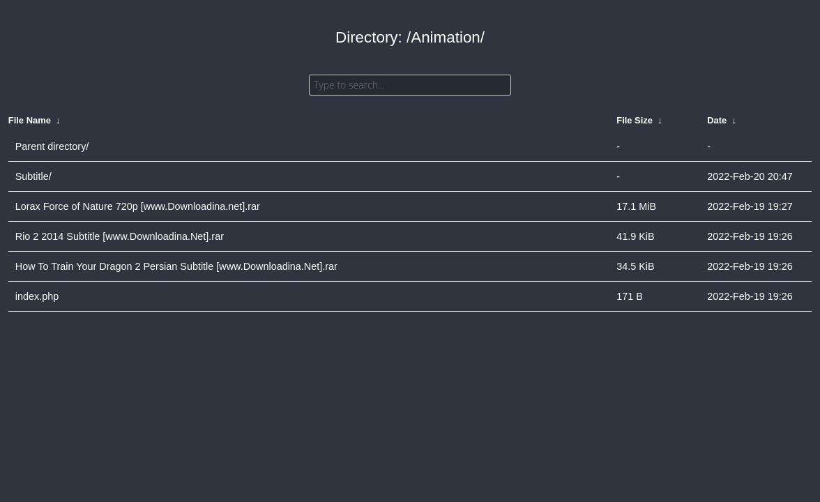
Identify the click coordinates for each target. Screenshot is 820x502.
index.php (37, 296)
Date (717, 120)
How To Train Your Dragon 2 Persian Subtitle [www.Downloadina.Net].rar (176, 266)
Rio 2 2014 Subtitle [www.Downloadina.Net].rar (119, 236)
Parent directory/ (52, 146)
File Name (29, 120)
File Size (634, 120)
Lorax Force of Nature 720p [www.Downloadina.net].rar (137, 206)
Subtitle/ (33, 176)
